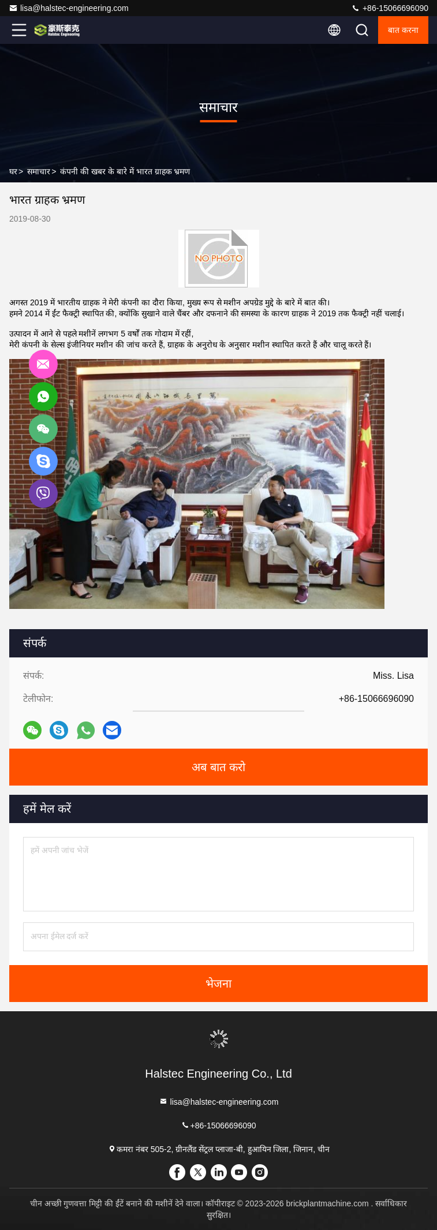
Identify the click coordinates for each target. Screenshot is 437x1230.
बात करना (403, 30)
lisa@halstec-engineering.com (69, 8)
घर (13, 171)
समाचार (38, 171)
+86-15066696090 (389, 8)
